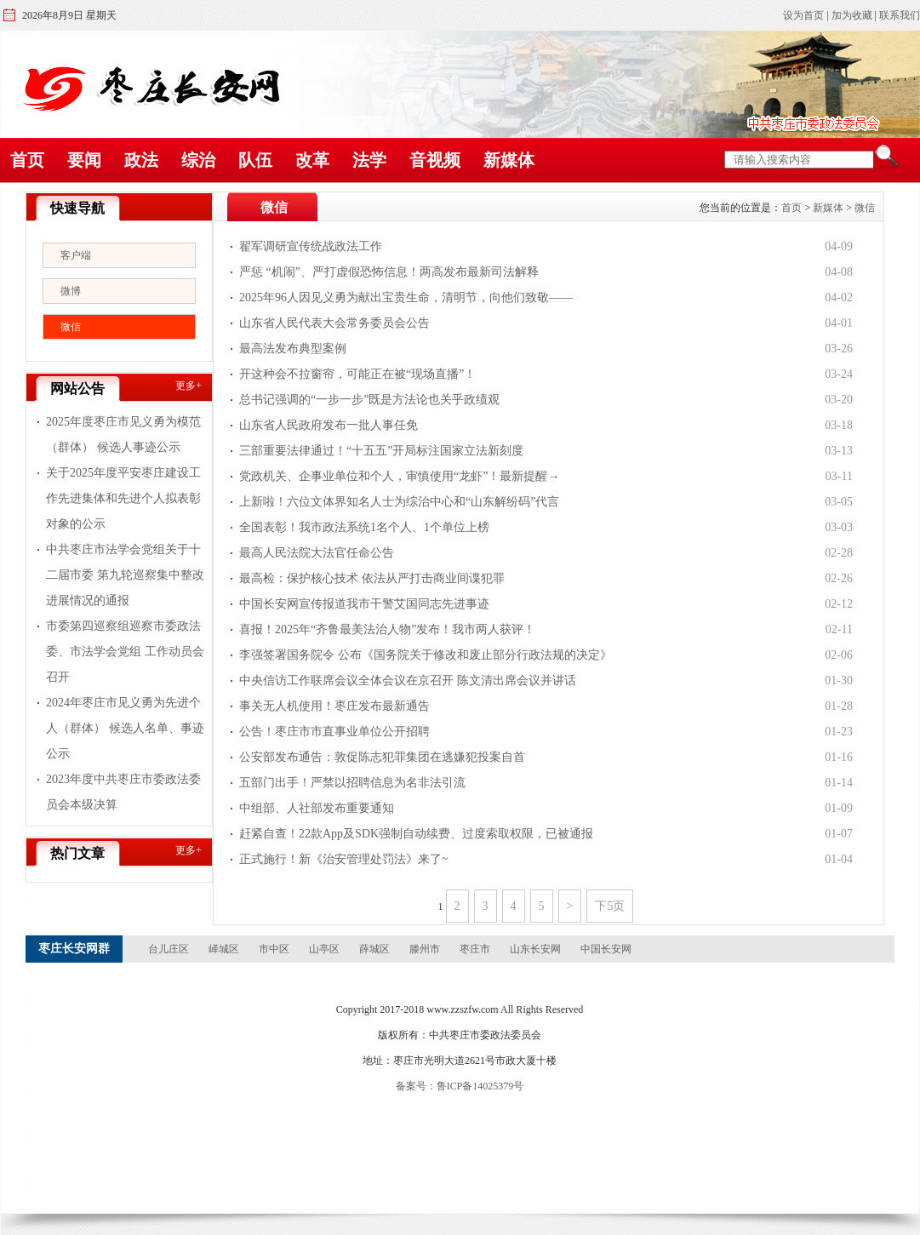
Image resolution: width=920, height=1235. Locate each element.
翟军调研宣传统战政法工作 (310, 246)
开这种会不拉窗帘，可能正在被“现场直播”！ (357, 374)
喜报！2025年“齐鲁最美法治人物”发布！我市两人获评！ (387, 629)
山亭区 (324, 949)
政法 (141, 160)
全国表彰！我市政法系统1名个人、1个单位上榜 (364, 527)
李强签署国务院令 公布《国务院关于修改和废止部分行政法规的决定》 (425, 655)
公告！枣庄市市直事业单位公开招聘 (334, 731)
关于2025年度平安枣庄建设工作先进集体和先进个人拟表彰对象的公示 (123, 498)
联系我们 (899, 15)
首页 (27, 160)
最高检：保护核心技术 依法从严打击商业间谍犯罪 (372, 578)
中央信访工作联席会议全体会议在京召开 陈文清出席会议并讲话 (407, 680)
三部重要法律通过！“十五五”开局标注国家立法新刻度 (381, 450)
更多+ (188, 386)
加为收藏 (851, 15)
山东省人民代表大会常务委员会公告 (334, 323)
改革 (312, 160)
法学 (369, 160)
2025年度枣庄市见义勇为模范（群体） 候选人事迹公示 (123, 434)
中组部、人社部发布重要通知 (316, 808)
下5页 (610, 906)
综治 (198, 160)
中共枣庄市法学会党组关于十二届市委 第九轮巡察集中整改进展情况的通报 (125, 575)
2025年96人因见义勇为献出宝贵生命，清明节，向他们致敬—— (406, 297)
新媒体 (508, 160)
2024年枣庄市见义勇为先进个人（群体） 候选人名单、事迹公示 (125, 728)
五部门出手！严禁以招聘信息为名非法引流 (352, 782)
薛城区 (374, 949)
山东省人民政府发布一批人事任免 (328, 425)
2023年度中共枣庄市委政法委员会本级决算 (123, 792)
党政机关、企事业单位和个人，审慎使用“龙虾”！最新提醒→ (399, 476)
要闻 (84, 160)
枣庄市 (475, 949)
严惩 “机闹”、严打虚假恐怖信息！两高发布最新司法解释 (389, 272)
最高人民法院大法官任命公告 (316, 552)
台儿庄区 (168, 949)
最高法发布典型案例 (292, 348)
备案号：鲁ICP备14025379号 (460, 1086)
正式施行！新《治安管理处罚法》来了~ (344, 859)
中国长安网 (605, 949)
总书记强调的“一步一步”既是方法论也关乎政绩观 (369, 399)
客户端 (75, 255)
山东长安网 (535, 949)
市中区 (274, 949)
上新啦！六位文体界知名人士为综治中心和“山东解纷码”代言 (399, 501)
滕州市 (424, 949)
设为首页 (803, 15)
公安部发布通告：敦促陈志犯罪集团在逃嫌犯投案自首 (382, 757)
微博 (70, 291)
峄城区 (224, 949)
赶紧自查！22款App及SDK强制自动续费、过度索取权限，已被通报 (416, 833)
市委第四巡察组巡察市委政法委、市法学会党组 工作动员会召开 (125, 651)
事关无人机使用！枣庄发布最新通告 (334, 706)
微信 (70, 327)
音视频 (434, 160)
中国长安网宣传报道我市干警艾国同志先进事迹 (364, 603)
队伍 (255, 160)
